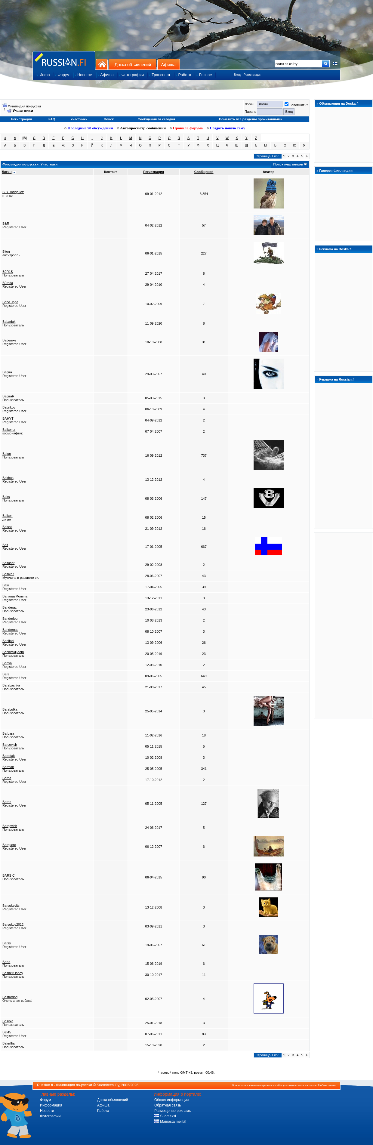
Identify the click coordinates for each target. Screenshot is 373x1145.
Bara (5, 674)
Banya (7, 663)
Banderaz (9, 607)
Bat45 (6, 1032)
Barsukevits (11, 905)
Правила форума (186, 128)
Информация (51, 1105)
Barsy (6, 943)
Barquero (9, 845)
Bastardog (9, 997)
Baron (6, 802)
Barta (6, 962)
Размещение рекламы (173, 1111)
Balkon (7, 515)
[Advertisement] (343, 625)
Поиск (109, 119)
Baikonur (8, 429)
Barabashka (11, 685)
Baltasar (8, 563)
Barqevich (9, 826)
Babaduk (8, 321)
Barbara (8, 733)
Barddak (8, 756)
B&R (5, 223)
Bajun (6, 453)
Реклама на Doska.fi (335, 249)
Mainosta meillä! (170, 1121)
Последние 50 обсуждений (88, 128)
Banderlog (9, 618)
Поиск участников (288, 164)
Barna (6, 778)
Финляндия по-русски (24, 106)
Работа (103, 1111)
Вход (237, 74)
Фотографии (50, 1116)
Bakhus (8, 478)
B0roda (7, 283)
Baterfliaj (8, 1043)
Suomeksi (165, 1116)
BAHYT (8, 418)
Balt (5, 545)
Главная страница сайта (63, 60)
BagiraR (8, 396)
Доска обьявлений (112, 1100)
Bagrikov (8, 407)
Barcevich (9, 744)
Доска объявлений (132, 64)
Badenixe (9, 340)
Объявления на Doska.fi (339, 103)
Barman (8, 767)
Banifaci (8, 641)
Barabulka (9, 709)
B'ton (6, 251)
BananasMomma (14, 596)
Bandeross (10, 629)
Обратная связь (167, 1105)
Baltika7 (8, 574)
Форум (45, 1100)
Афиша (168, 64)
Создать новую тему (226, 128)
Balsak (7, 527)
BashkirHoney (12, 973)
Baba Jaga (10, 302)
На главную (102, 64)
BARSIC (8, 875)
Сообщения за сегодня (156, 119)
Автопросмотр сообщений (141, 128)
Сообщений (204, 172)
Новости (47, 1111)
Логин (6, 172)
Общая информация (171, 1100)
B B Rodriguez (13, 192)
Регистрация (252, 74)
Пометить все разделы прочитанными (250, 119)
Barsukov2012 (12, 924)
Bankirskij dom (13, 652)
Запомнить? (296, 105)
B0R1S (7, 271)
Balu (5, 585)
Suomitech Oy (108, 1085)
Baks (6, 496)
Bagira (7, 372)
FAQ (51, 119)
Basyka (7, 1021)
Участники (79, 119)
